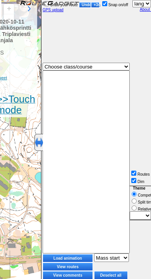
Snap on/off (115, 5)
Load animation (67, 258)
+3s (97, 5)
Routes (140, 174)
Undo (86, 5)
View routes (68, 267)
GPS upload (53, 10)
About (145, 9)
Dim (137, 182)
